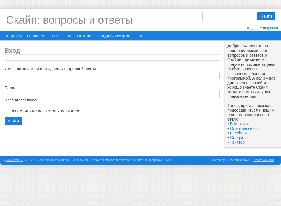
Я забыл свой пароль (21, 100)
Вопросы (13, 35)
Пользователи (77, 35)
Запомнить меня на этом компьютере (45, 111)
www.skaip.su (14, 160)
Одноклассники (244, 128)
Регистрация (268, 28)
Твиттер (237, 142)
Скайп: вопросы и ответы (69, 20)
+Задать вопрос (113, 35)
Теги (54, 35)
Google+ (237, 137)
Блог (140, 35)
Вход (249, 28)
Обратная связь (263, 160)
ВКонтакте (239, 124)
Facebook (239, 133)
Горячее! (35, 35)
